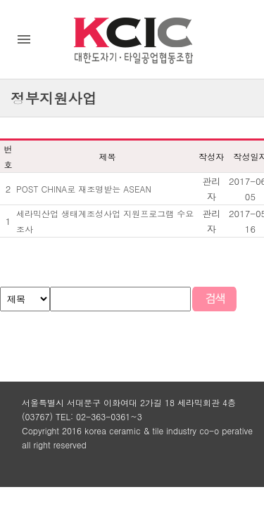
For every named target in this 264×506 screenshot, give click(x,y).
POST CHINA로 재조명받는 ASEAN (83, 189)
